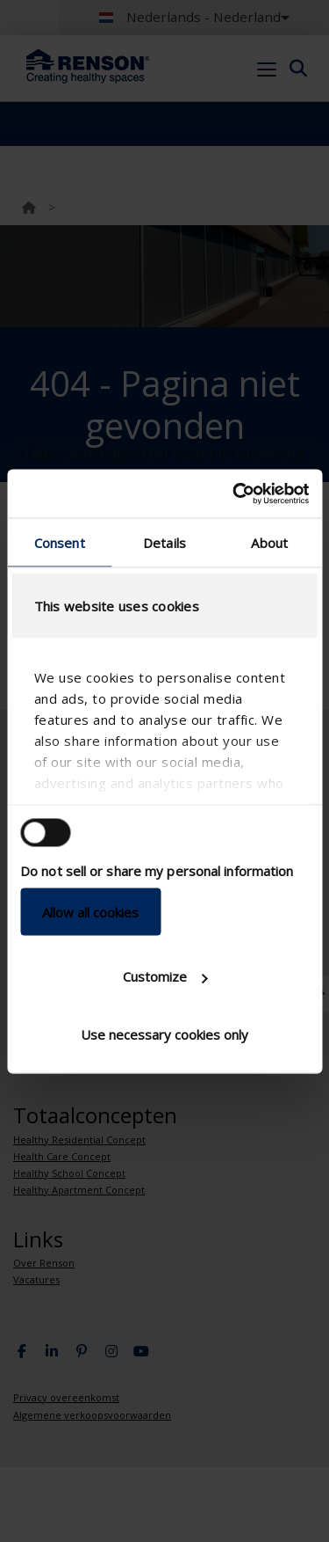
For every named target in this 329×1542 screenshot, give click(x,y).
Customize (165, 976)
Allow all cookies (90, 911)
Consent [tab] (59, 543)
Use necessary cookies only (164, 1033)
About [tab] (269, 543)
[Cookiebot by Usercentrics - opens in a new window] (234, 493)
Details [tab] (164, 543)
